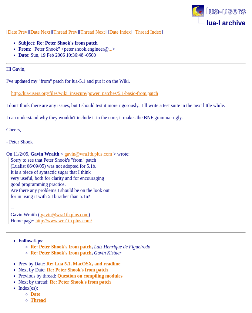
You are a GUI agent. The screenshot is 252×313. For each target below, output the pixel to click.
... (110, 49)
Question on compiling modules (90, 275)
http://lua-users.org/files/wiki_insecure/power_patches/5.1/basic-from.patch (84, 93)
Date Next (40, 32)
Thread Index (148, 32)
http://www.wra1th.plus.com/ (63, 220)
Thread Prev (65, 32)
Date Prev (17, 32)
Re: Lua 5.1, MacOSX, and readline (83, 263)
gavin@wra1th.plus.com (88, 153)
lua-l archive (226, 23)
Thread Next (93, 32)
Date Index (120, 32)
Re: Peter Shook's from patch (61, 246)
